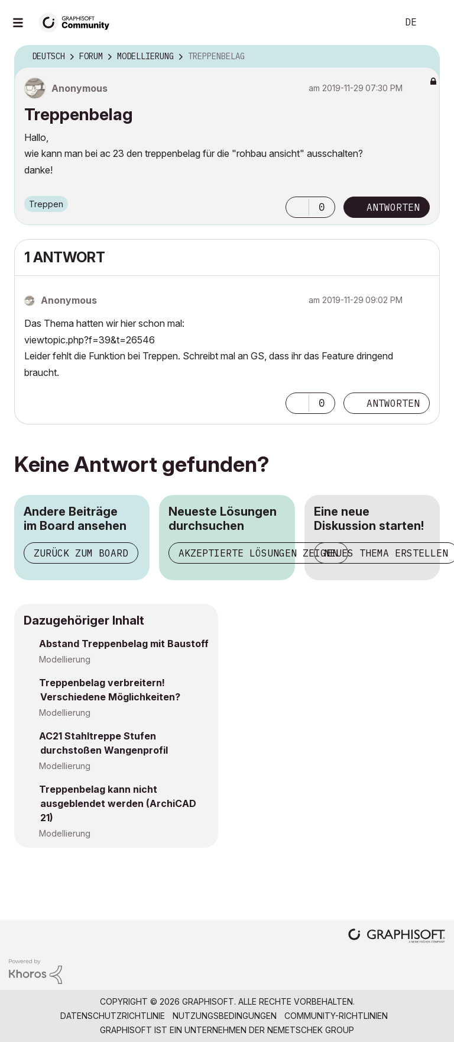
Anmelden (435, 22)
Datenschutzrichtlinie (112, 1016)
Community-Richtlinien (336, 1016)
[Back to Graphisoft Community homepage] (78, 22)
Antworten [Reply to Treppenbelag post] (393, 207)
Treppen (46, 204)
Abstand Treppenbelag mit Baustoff (124, 643)
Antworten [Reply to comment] (393, 403)
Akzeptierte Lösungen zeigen (258, 553)
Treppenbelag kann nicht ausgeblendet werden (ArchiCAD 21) (117, 803)
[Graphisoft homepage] (396, 937)
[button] (297, 207)
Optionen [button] (423, 57)
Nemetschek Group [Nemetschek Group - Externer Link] (310, 1030)
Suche (375, 22)
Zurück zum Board (81, 553)
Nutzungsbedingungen (225, 1016)
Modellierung (64, 659)
